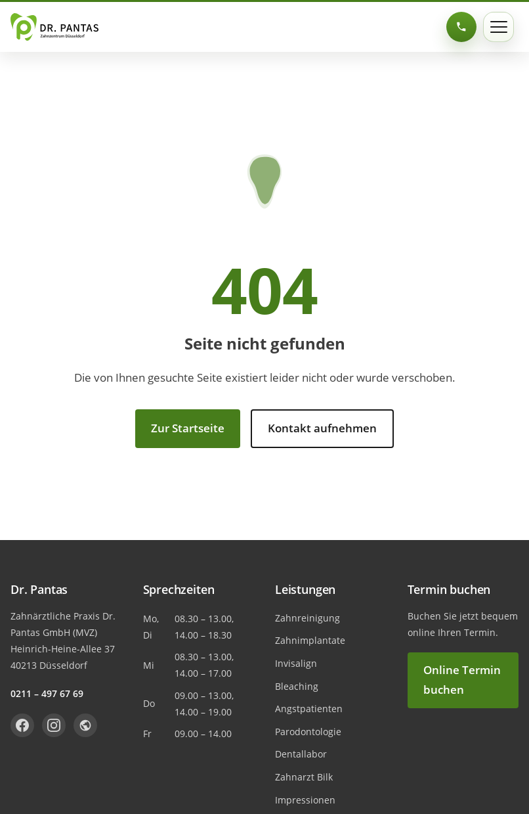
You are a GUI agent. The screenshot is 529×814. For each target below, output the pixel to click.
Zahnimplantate (310, 640)
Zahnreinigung (307, 618)
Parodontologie (308, 731)
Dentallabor (301, 754)
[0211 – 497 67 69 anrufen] (461, 27)
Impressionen (305, 800)
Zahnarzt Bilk (304, 777)
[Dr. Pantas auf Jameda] (85, 725)
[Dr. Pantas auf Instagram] (54, 725)
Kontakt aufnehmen (322, 428)
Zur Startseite (187, 428)
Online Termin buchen (462, 680)
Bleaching (296, 686)
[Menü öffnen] (498, 27)
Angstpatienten (309, 708)
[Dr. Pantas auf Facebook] (22, 725)
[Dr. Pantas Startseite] (54, 27)
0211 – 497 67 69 (47, 693)
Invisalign (296, 663)
